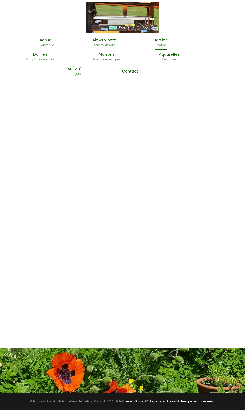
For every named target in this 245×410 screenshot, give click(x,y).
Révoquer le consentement (198, 401)
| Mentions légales (133, 401)
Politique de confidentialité (163, 401)
